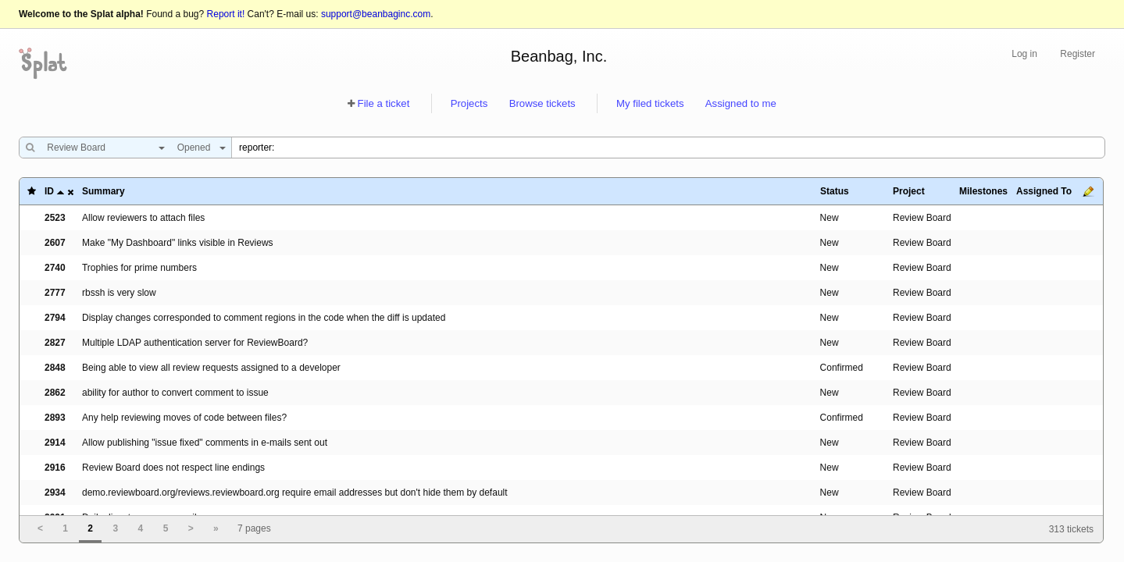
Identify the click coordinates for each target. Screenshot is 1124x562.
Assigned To (1044, 191)
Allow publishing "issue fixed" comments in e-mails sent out (204, 442)
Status (834, 191)
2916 (55, 467)
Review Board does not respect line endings (173, 467)
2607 (55, 242)
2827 (55, 342)
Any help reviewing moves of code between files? (184, 417)
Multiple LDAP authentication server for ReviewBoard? (195, 342)
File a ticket (384, 103)
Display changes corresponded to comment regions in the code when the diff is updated (263, 317)
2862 (55, 392)
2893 (55, 417)
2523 (55, 217)
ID (49, 191)
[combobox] (102, 147)
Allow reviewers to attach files (143, 217)
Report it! (226, 14)
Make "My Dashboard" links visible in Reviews (177, 242)
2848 (55, 367)
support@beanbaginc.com (375, 14)
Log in (1024, 53)
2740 (55, 267)
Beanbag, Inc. (559, 56)
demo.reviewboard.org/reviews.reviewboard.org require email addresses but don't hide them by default (295, 492)
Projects (469, 103)
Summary (103, 191)
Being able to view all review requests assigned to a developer (211, 367)
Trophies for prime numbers (139, 267)
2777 (55, 292)
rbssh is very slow (119, 292)
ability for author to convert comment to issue (175, 392)
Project (909, 191)
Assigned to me (740, 103)
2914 (55, 442)
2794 (55, 317)
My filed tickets (649, 103)
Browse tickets (542, 103)
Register (1077, 53)
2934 (55, 492)
